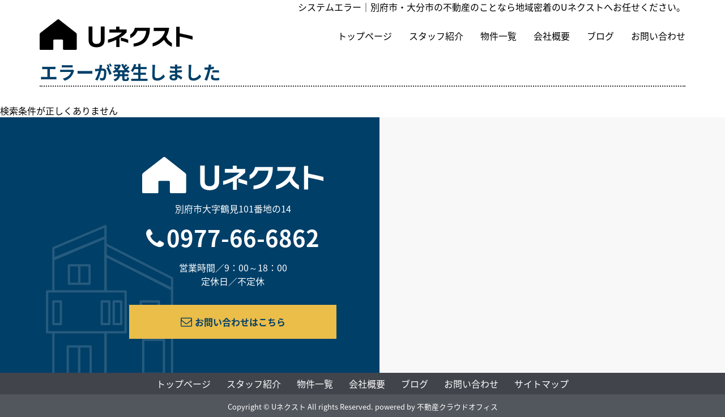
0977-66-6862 (243, 237)
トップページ (365, 35)
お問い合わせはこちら (233, 322)
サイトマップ (541, 383)
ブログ (600, 35)
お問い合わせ (658, 35)
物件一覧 (498, 35)
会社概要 (552, 35)
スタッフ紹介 (436, 35)
